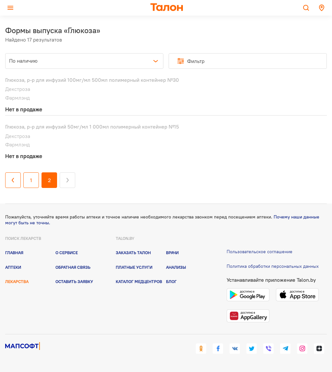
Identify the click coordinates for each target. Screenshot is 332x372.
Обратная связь (72, 267)
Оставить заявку (74, 281)
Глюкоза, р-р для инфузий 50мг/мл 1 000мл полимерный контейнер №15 (92, 126)
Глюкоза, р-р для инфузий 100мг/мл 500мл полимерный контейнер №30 (92, 80)
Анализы (176, 267)
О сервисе (66, 252)
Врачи (172, 252)
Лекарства (17, 281)
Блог (171, 281)
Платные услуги (134, 267)
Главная (14, 252)
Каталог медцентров (139, 281)
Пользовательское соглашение (259, 251)
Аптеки (13, 267)
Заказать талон (133, 252)
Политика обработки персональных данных (273, 266)
